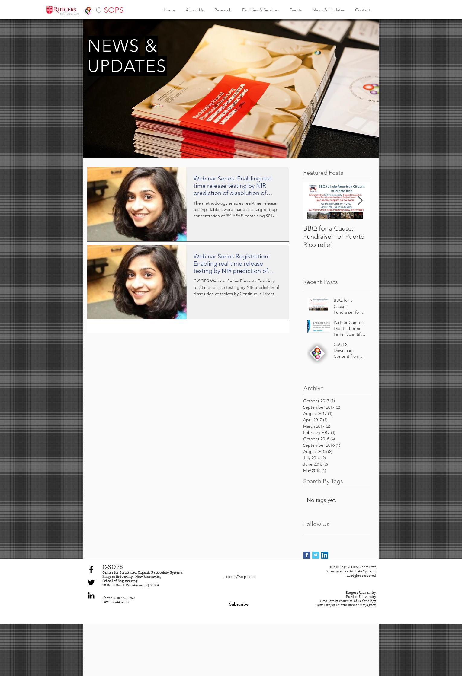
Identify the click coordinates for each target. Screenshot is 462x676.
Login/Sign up (239, 576)
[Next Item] (360, 201)
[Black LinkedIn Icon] (91, 595)
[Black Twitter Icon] (91, 582)
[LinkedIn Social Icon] (324, 555)
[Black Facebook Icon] (91, 569)
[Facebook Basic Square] (306, 555)
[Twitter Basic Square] (315, 555)
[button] (238, 604)
